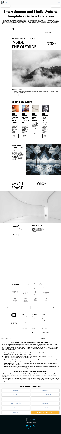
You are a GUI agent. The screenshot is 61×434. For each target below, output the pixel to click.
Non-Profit (45, 403)
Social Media (45, 408)
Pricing (36, 428)
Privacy (24, 430)
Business (15, 390)
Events (16, 399)
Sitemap (36, 430)
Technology (16, 408)
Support (31, 430)
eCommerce (45, 390)
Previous (5, 6)
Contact (32, 428)
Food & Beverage (45, 399)
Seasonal (15, 412)
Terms (28, 430)
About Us (25, 428)
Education (16, 394)
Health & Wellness (15, 403)
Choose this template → (45, 412)
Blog (29, 428)
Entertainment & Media (45, 394)
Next (56, 6)
